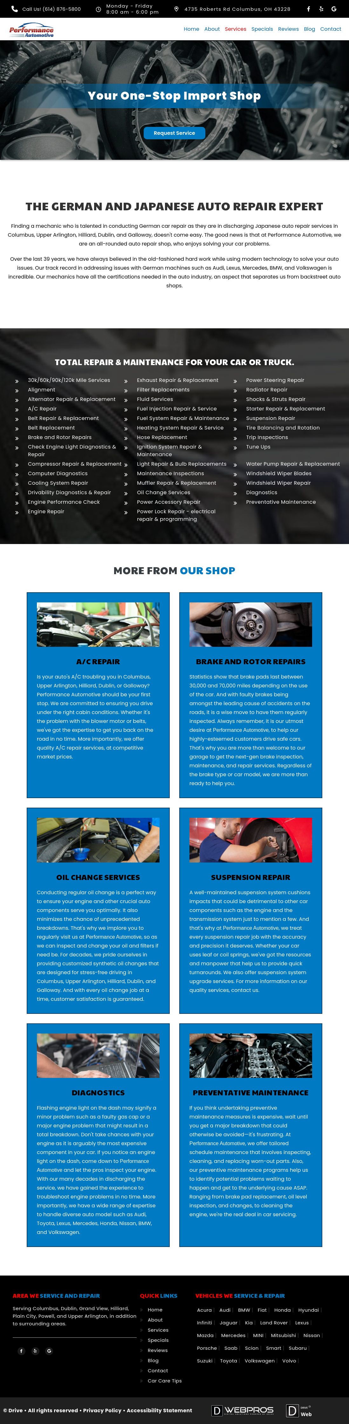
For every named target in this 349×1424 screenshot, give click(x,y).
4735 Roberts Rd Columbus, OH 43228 (238, 9)
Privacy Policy (102, 1410)
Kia (249, 1322)
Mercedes (234, 1335)
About (212, 29)
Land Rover (274, 1322)
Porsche (207, 1348)
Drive (16, 1410)
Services (235, 29)
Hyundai (309, 1310)
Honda (283, 1310)
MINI (259, 1335)
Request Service (174, 132)
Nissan (313, 1335)
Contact (330, 29)
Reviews (288, 29)
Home (191, 29)
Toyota (229, 1360)
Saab (231, 1348)
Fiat (263, 1310)
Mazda (206, 1335)
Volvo (290, 1360)
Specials (262, 29)
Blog (309, 29)
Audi (225, 1310)
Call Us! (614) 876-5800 (52, 9)
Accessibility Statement (159, 1410)
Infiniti (205, 1322)
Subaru (298, 1348)
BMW (244, 1310)
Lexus (302, 1322)
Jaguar (229, 1322)
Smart (274, 1348)
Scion (252, 1348)
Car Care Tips (165, 1380)
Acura (205, 1310)
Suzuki (205, 1360)
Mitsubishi (284, 1335)
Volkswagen (260, 1360)
